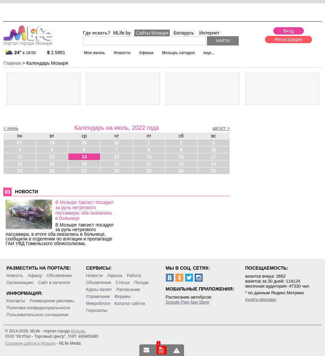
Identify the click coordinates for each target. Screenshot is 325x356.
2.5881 (56, 52)
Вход (288, 31)
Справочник (98, 296)
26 (52, 170)
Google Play (177, 302)
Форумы (122, 296)
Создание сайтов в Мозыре (30, 343)
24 (213, 163)
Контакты (16, 300)
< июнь (10, 128)
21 (116, 163)
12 (52, 156)
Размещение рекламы (52, 300)
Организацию (20, 282)
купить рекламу (261, 299)
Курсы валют (99, 289)
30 (116, 142)
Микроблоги (98, 303)
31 (213, 170)
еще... (208, 52)
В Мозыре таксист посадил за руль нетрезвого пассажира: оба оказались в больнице (84, 210)
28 (52, 142)
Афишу (35, 275)
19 (52, 163)
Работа (134, 275)
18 (19, 163)
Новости (122, 52)
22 (149, 163)
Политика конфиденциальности (38, 307)
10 (213, 149)
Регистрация (288, 39)
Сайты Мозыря (152, 33)
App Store (199, 302)
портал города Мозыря (28, 41)
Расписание (128, 289)
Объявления (98, 282)
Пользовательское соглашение (38, 314)
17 (213, 156)
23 (181, 163)
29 (84, 142)
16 (181, 156)
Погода (141, 282)
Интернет (209, 33)
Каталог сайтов (130, 303)
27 (19, 142)
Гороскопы (96, 310)
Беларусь (183, 33)
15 (149, 156)
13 (84, 156)
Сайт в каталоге (54, 282)
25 (19, 170)
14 (116, 156)
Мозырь (78, 331)
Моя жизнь (94, 52)
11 (19, 156)
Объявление (59, 275)
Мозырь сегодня (178, 52)
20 (84, 163)
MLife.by (122, 33)
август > (221, 128)
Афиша (146, 52)
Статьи (123, 282)
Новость (15, 275)
